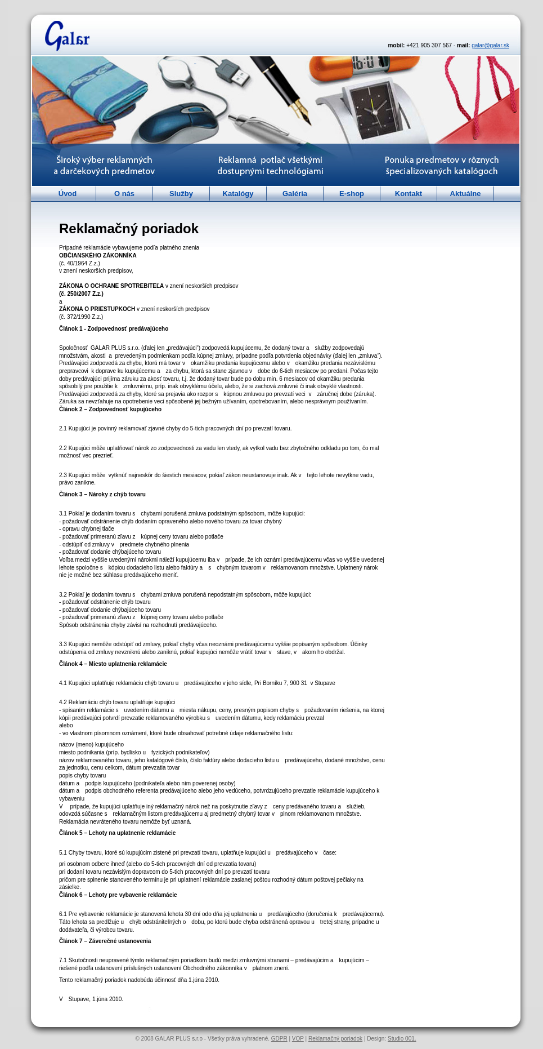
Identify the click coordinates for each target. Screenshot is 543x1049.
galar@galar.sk (490, 45)
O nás (124, 193)
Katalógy (238, 193)
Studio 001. (402, 1038)
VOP (298, 1038)
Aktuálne (465, 193)
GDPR (279, 1038)
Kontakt (408, 193)
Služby (181, 193)
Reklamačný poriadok (335, 1038)
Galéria (294, 193)
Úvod (68, 193)
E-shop (351, 193)
